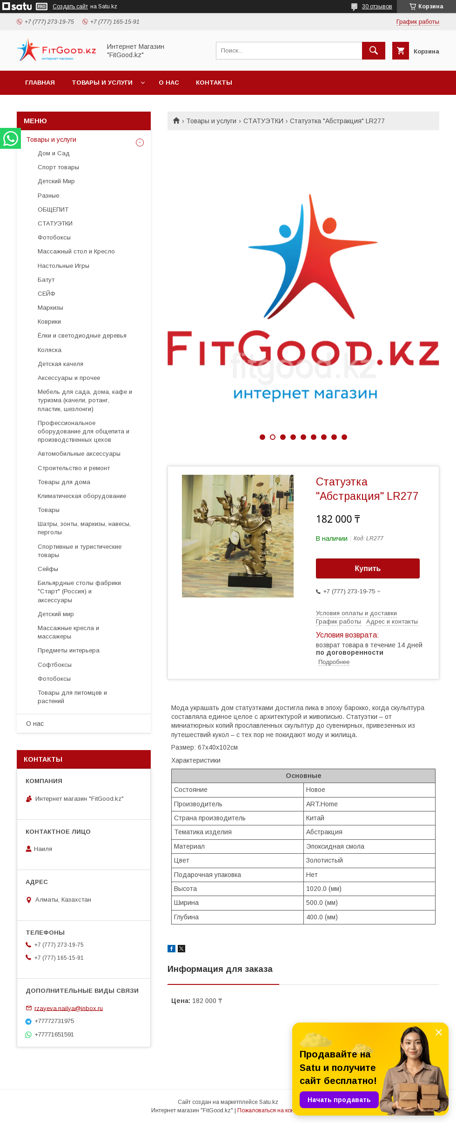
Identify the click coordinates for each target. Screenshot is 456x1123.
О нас (169, 82)
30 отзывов (377, 6)
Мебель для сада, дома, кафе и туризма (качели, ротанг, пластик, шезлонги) (85, 400)
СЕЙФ (46, 293)
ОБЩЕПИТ (53, 209)
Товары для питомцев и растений (72, 696)
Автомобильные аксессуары (79, 453)
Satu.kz (268, 1102)
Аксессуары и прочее (69, 377)
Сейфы (48, 568)
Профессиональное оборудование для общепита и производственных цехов (83, 431)
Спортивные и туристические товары (79, 550)
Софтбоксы (55, 664)
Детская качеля (60, 363)
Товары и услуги (102, 82)
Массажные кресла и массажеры (68, 632)
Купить (368, 568)
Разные (48, 195)
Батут (46, 279)
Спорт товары (58, 167)
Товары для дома (64, 481)
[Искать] (373, 51)
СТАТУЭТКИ (263, 121)
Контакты (214, 82)
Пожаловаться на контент (271, 1110)
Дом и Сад (54, 153)
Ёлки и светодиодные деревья (82, 335)
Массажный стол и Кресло (76, 251)
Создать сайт (70, 6)
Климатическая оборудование (82, 495)
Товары (49, 509)
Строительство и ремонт (74, 468)
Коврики (49, 321)
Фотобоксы (54, 237)
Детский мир (56, 614)
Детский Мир (56, 181)
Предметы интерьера (69, 650)
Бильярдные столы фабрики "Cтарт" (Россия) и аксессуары (79, 591)
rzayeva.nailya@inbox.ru (68, 1007)
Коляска (49, 349)
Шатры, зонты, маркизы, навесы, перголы (84, 528)
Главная (40, 82)
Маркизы (50, 307)
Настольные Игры (63, 265)
